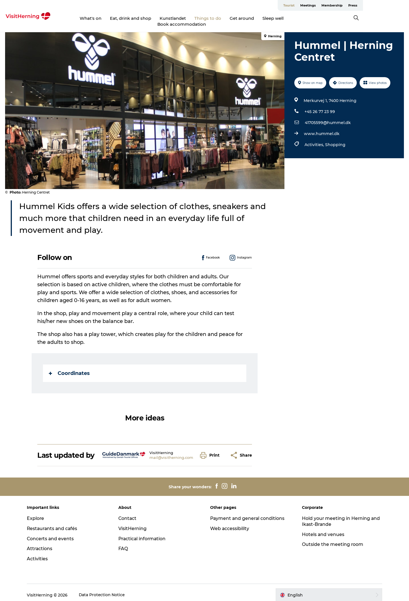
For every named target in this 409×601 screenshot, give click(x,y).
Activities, (314, 139)
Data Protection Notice (104, 589)
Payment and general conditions (248, 513)
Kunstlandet (167, 18)
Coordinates (69, 368)
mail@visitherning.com (171, 452)
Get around (236, 18)
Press (398, 5)
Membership (378, 5)
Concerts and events (53, 533)
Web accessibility (229, 523)
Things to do (202, 18)
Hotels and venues (322, 529)
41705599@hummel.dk (327, 117)
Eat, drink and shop (124, 18)
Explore (38, 513)
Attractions (42, 543)
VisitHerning (134, 523)
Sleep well (267, 18)
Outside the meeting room (331, 539)
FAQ (124, 543)
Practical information (144, 533)
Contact (129, 513)
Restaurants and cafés (55, 523)
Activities (39, 553)
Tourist (335, 5)
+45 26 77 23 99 (319, 106)
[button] (211, 450)
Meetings (354, 5)
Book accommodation (310, 18)
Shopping (335, 139)
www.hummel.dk (321, 128)
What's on (85, 18)
